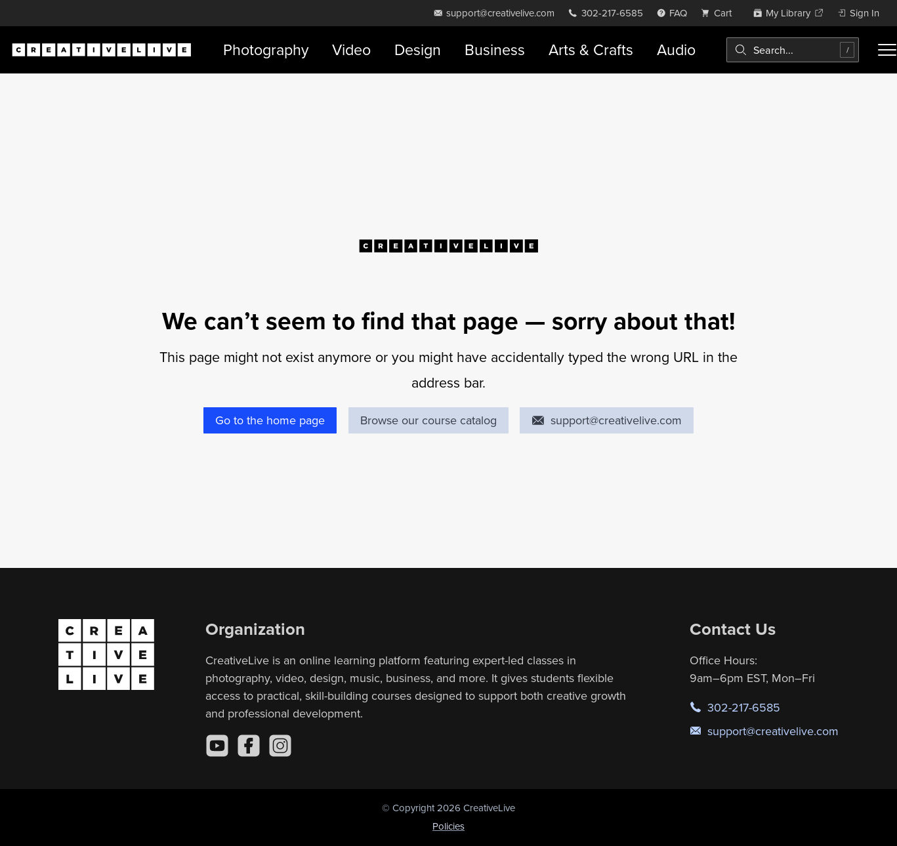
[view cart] (720, 13)
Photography (265, 49)
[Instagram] (280, 745)
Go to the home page (270, 420)
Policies (448, 826)
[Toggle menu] (887, 50)
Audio (676, 49)
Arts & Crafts (591, 49)
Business (495, 49)
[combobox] (792, 50)
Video (351, 49)
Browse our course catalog (428, 420)
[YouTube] (217, 745)
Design (417, 49)
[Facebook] (249, 745)
